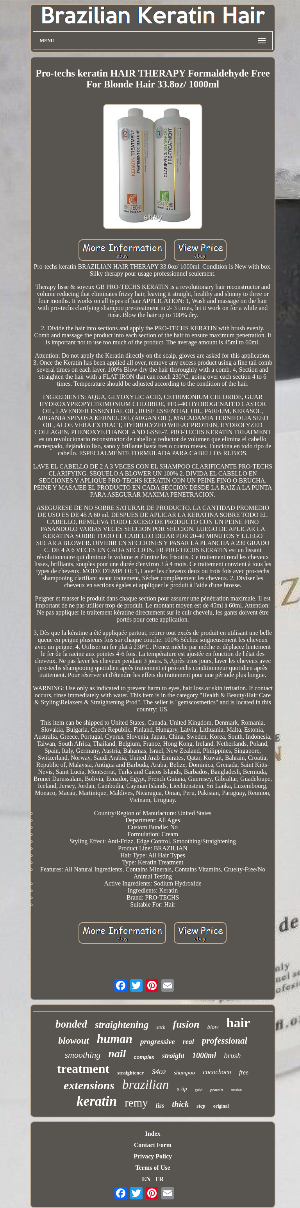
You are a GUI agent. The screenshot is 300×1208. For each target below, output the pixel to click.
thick (180, 1104)
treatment (83, 1069)
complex (144, 1057)
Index (152, 1133)
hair (238, 1023)
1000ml (204, 1055)
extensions (89, 1085)
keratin (97, 1101)
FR (159, 1179)
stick (160, 1027)
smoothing (82, 1055)
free (243, 1072)
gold (199, 1089)
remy (136, 1102)
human (114, 1039)
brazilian (145, 1085)
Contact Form (152, 1145)
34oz (159, 1072)
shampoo (184, 1072)
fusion (186, 1024)
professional (224, 1041)
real (188, 1042)
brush (232, 1055)
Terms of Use (152, 1167)
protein (216, 1089)
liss (160, 1105)
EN (146, 1179)
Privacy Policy (153, 1156)
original (221, 1106)
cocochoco (217, 1072)
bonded (71, 1024)
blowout (73, 1040)
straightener (130, 1073)
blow (212, 1027)
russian (236, 1090)
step (200, 1106)
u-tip (182, 1089)
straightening (122, 1024)
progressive (157, 1041)
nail (117, 1054)
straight (173, 1056)
